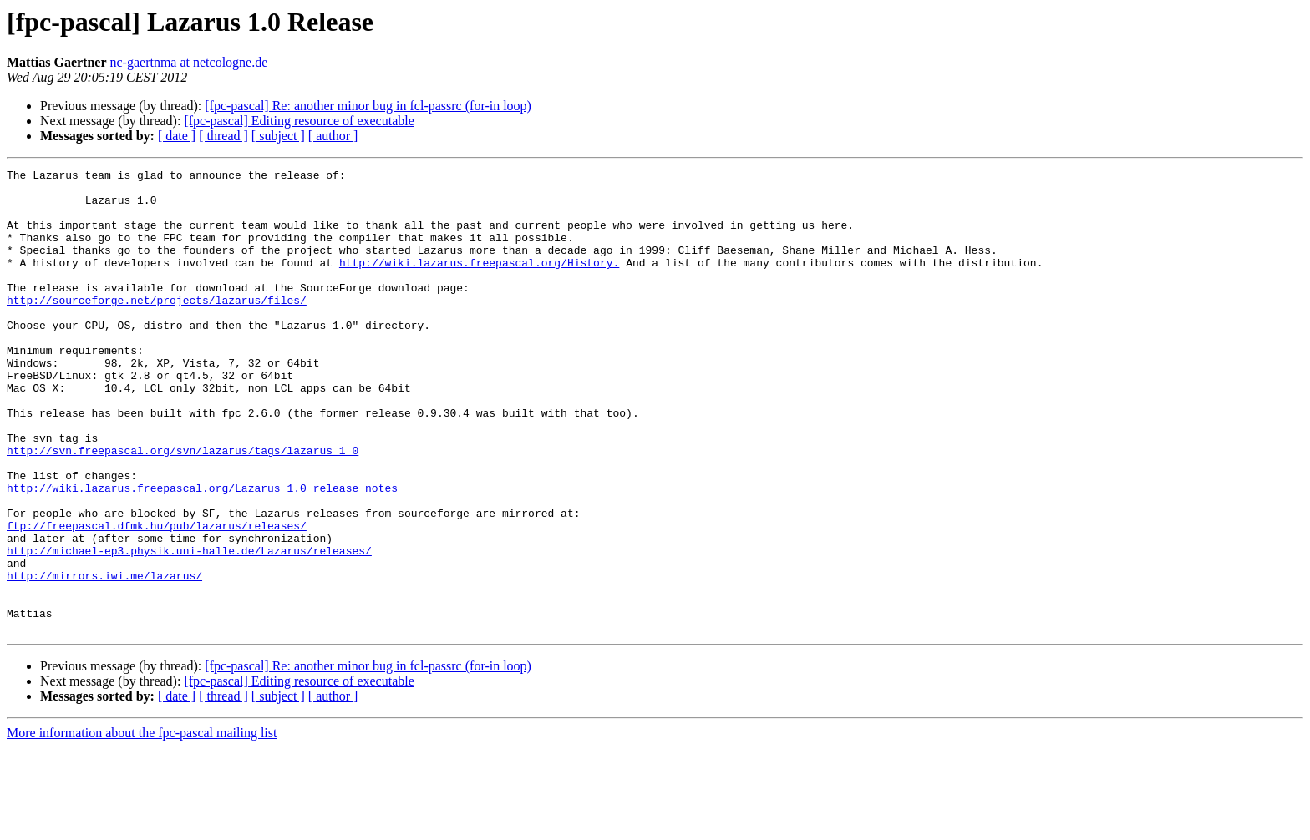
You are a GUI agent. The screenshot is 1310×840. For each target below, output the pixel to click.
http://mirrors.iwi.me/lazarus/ (104, 657)
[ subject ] (278, 136)
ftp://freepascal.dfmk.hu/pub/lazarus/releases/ (157, 597)
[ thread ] (223, 136)
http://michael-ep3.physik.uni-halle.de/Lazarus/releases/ (189, 627)
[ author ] (333, 136)
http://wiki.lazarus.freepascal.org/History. (479, 282)
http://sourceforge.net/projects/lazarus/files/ (157, 327)
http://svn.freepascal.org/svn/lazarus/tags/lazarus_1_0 (182, 507)
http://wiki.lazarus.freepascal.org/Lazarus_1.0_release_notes (202, 552)
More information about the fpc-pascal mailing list (142, 825)
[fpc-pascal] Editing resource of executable (299, 121)
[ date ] (176, 136)
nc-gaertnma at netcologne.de (189, 62)
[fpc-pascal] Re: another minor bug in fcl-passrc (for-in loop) (368, 106)
